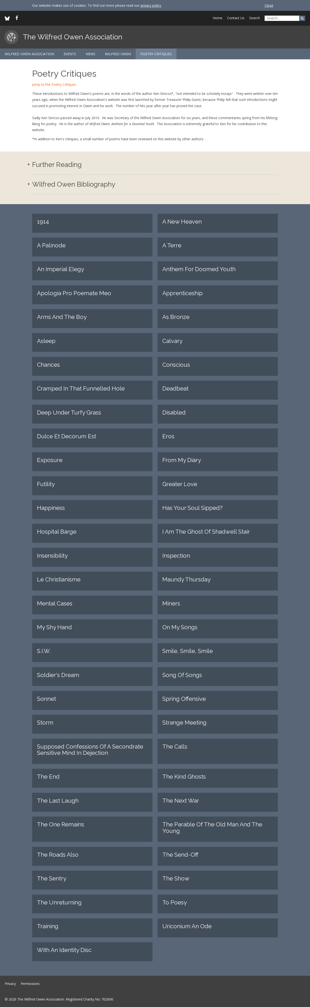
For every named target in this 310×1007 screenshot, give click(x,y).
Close (269, 5)
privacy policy (150, 5)
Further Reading (57, 165)
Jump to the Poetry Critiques (54, 84)
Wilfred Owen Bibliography (73, 184)
